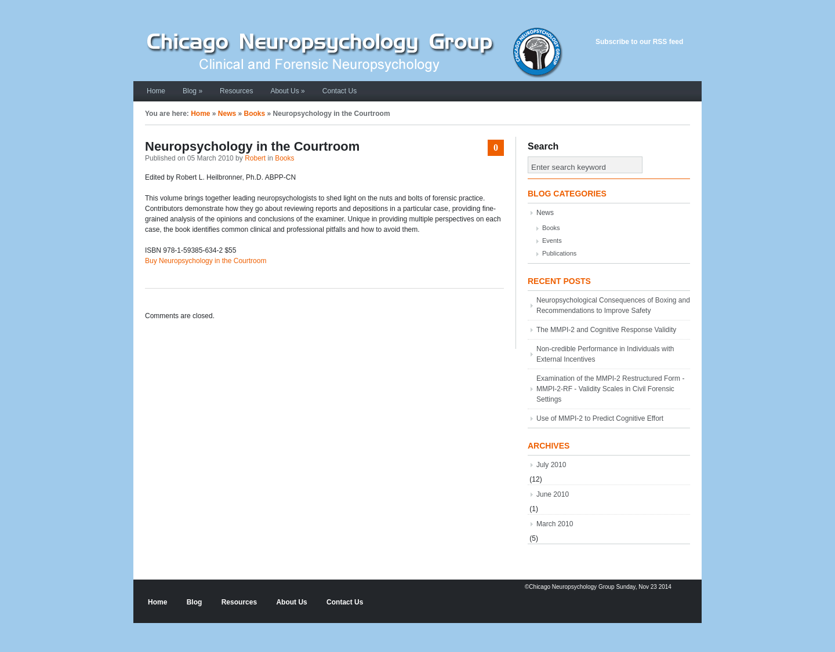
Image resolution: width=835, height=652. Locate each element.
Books (255, 114)
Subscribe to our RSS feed (639, 42)
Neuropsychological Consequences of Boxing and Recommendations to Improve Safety (613, 305)
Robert (255, 158)
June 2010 (552, 494)
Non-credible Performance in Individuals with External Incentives (605, 354)
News (227, 114)
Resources (236, 91)
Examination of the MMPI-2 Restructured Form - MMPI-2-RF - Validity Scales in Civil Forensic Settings (610, 388)
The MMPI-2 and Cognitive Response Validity (606, 330)
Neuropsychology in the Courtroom (252, 146)
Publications (559, 253)
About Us (287, 91)
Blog (192, 91)
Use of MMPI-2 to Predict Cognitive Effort (599, 418)
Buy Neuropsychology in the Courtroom (205, 261)
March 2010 (554, 524)
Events (552, 240)
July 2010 (551, 465)
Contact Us (339, 91)
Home (156, 91)
